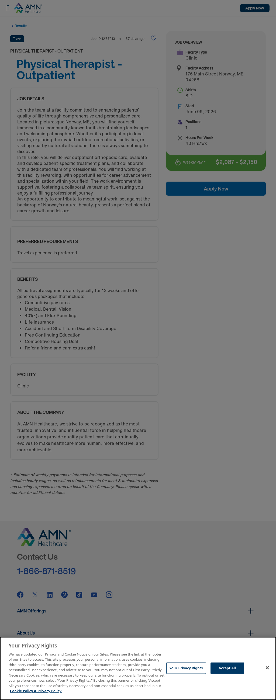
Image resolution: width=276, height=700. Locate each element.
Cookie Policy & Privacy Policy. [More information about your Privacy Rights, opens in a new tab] (36, 690)
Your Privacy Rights (186, 668)
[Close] (267, 668)
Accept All (227, 668)
